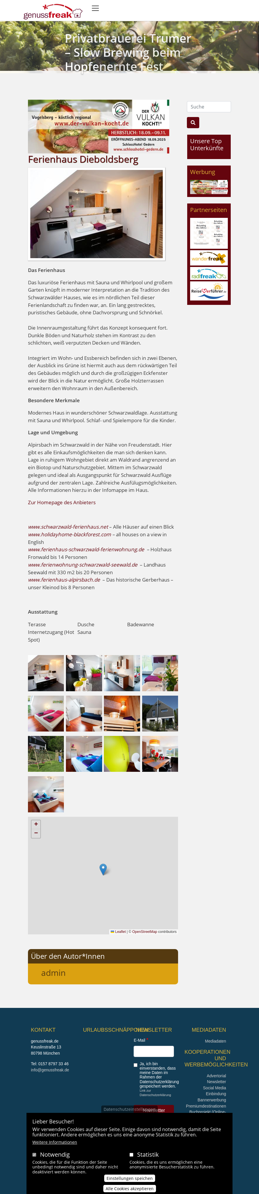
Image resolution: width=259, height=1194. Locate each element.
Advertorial (216, 1076)
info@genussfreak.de (50, 1070)
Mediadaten (215, 1041)
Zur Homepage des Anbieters (62, 502)
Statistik (148, 1154)
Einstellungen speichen (130, 1178)
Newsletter (216, 1082)
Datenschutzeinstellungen (129, 1109)
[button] (46, 672)
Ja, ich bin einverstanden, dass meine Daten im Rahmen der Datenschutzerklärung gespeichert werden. (159, 1075)
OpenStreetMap (144, 932)
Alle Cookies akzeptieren (130, 1188)
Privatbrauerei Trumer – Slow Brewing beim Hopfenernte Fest (128, 52)
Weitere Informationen (54, 1142)
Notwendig (55, 1154)
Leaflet (118, 932)
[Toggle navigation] (95, 8)
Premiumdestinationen (206, 1106)
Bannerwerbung (211, 1100)
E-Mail (139, 1040)
